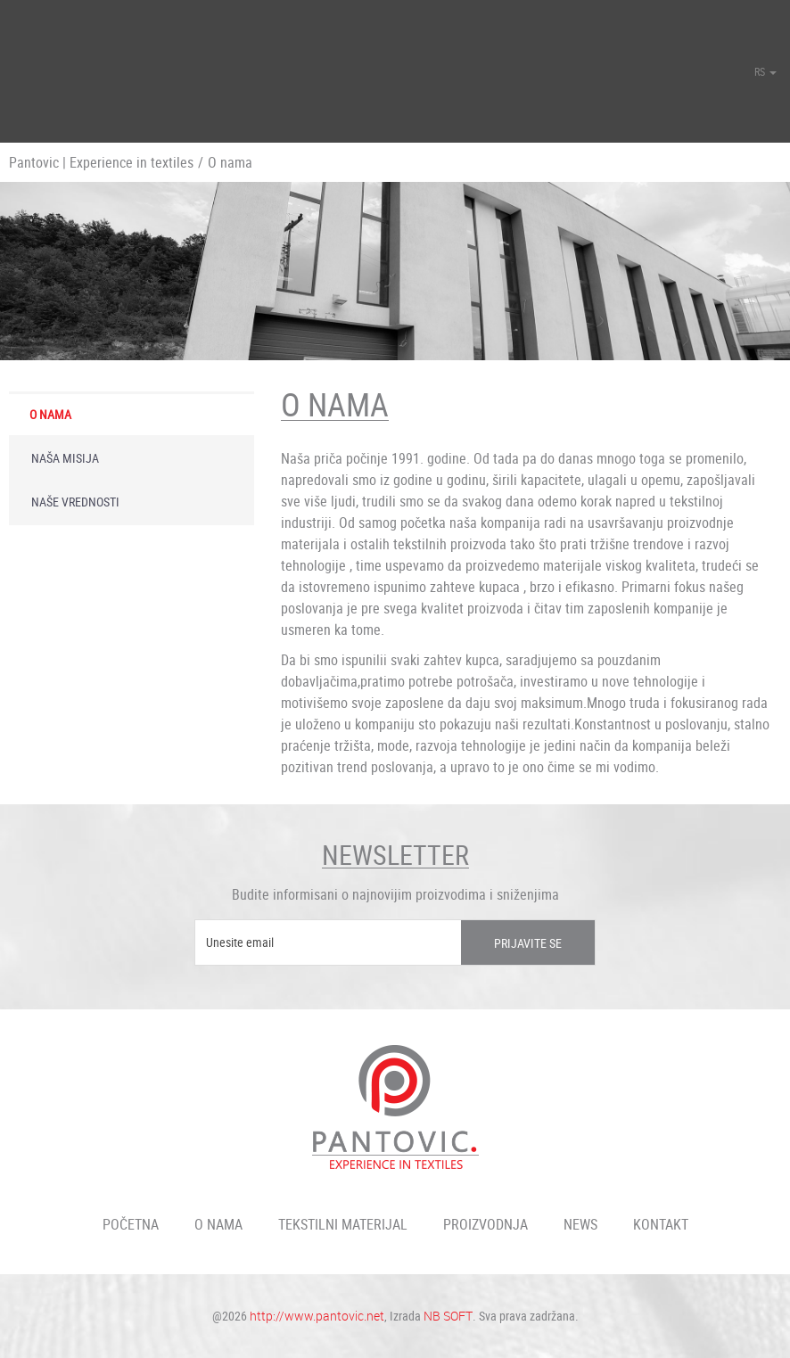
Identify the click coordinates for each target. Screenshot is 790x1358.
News (580, 1224)
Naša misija (65, 457)
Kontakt (660, 1224)
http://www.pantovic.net (317, 1315)
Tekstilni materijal (342, 1224)
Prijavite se (528, 942)
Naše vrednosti (75, 501)
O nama (50, 414)
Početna (131, 1224)
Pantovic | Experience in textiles (101, 162)
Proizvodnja (485, 1224)
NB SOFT (448, 1315)
